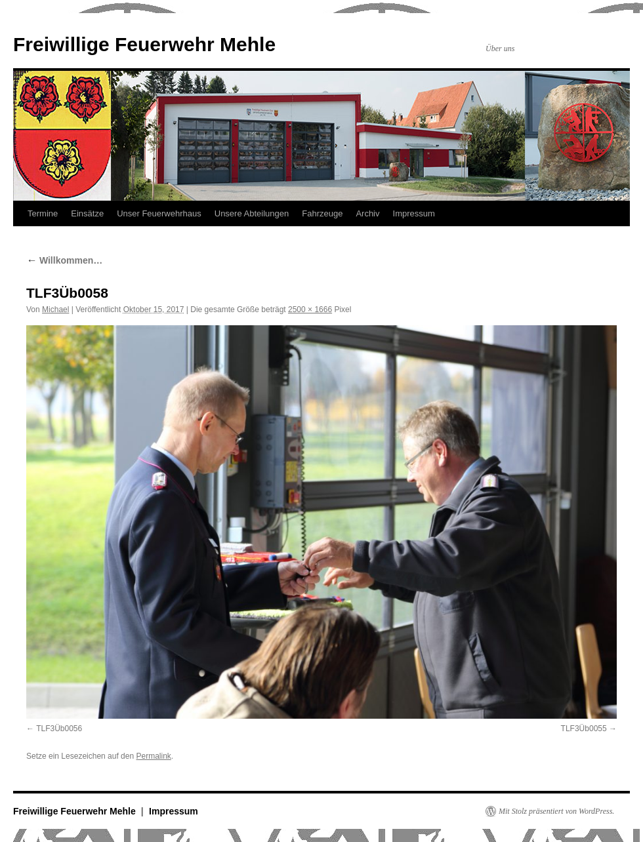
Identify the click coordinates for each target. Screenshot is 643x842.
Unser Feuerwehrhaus (159, 213)
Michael (55, 309)
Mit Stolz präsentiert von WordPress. (556, 811)
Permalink (153, 756)
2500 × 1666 (310, 309)
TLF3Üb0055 (584, 728)
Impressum (414, 213)
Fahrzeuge (322, 213)
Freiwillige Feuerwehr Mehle (144, 44)
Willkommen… (64, 260)
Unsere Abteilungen (252, 213)
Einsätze (87, 213)
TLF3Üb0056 (59, 728)
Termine (43, 213)
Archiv (367, 213)
